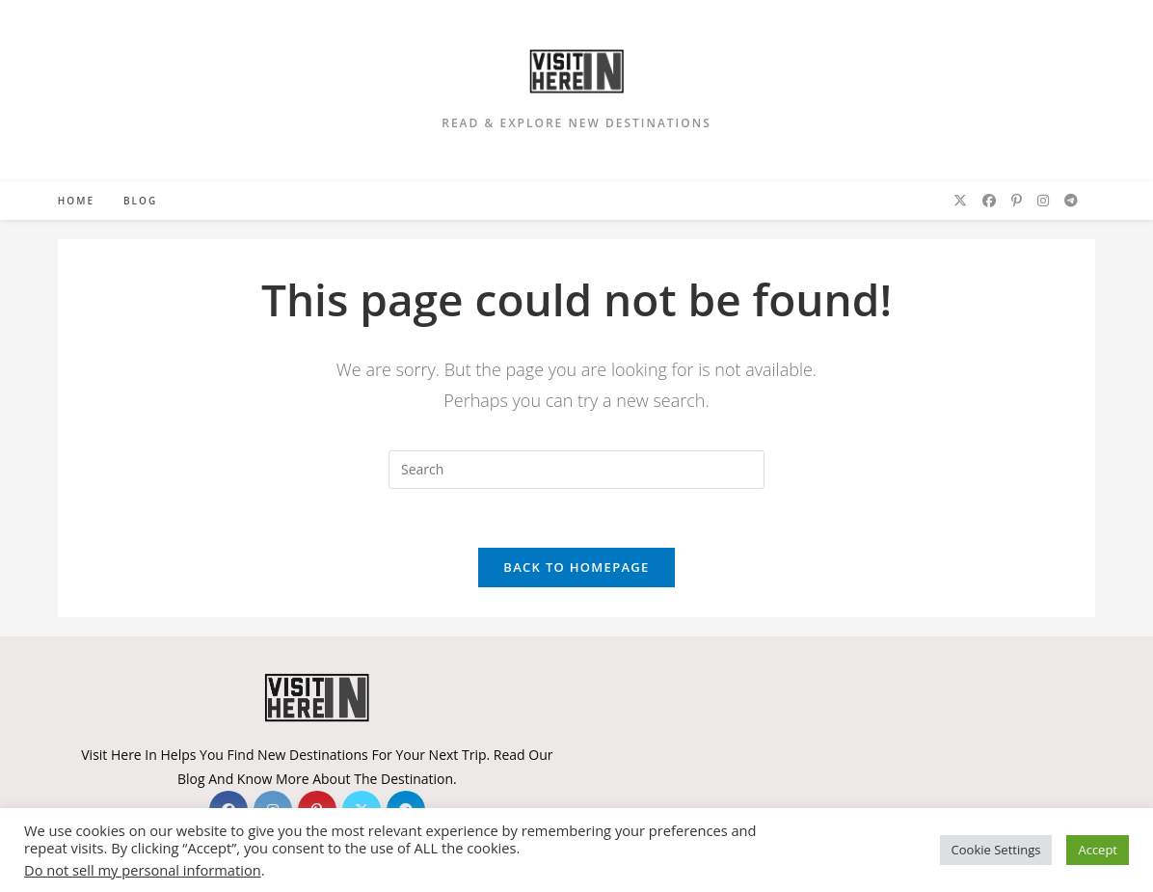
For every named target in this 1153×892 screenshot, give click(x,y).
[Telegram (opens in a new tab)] (1071, 200)
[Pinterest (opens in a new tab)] (1017, 200)
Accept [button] (1097, 849)
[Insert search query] (576, 469)
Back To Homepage (576, 567)
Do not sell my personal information (142, 869)
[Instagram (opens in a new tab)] (1043, 200)
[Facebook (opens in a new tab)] (989, 200)
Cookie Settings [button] (996, 849)
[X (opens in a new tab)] (960, 200)
